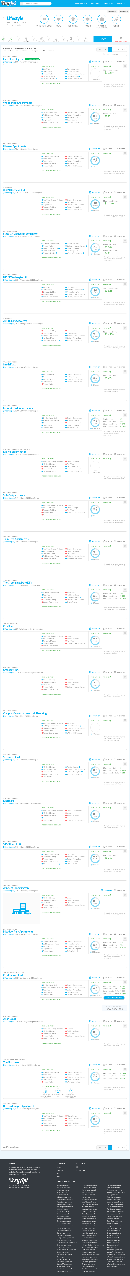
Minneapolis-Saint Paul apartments (93, 1245)
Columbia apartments (64, 1240)
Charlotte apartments (63, 1223)
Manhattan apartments (89, 1233)
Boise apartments (62, 1209)
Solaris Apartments (14, 495)
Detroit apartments (63, 1257)
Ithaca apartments (88, 1207)
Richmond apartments (114, 1197)
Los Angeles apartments (89, 1223)
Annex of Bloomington (16, 888)
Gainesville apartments (64, 1266)
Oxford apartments (88, 1266)
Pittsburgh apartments (114, 1185)
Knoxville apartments (88, 1214)
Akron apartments (62, 1185)
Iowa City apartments (89, 1202)
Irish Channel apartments (90, 1204)
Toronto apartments (113, 1242)
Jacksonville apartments (89, 1209)
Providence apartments (114, 1190)
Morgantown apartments (90, 1247)
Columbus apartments (64, 1245)
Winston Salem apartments (116, 1264)
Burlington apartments (64, 1219)
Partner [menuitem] (121, 4)
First (99, 50)
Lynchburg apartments (89, 1228)
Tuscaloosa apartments (114, 1250)
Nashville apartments (88, 1250)
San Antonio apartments (115, 1207)
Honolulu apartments (88, 1195)
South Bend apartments (114, 1221)
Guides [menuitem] (95, 4)
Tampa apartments (113, 1235)
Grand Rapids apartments (65, 1271)
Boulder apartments (63, 1214)
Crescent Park (11, 669)
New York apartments (89, 1262)
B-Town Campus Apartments (19, 1106)
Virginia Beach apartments (115, 1252)
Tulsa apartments (112, 1247)
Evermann (8, 800)
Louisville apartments (88, 1226)
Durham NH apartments (64, 1259)
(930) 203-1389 (114, 1009)
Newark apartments (88, 1252)
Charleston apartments (64, 1221)
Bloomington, (9, 62)
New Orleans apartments (90, 1259)
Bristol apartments (62, 1216)
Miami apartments (88, 1238)
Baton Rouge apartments (65, 1199)
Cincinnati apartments (64, 1231)
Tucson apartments (113, 1245)
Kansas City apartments (89, 1211)
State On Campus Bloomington (20, 233)
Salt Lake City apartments (115, 1204)
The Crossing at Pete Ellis (17, 582)
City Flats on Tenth (13, 975)
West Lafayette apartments (116, 1257)
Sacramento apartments (115, 1202)
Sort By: (106, 54)
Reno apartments (112, 1195)
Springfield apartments (114, 1226)
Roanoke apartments (113, 1199)
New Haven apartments (89, 1257)
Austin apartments (62, 1195)
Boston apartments (63, 1211)
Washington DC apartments (116, 1254)
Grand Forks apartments (64, 1269)
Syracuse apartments (114, 1233)
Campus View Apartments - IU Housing (25, 713)
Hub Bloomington (13, 59)
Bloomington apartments (65, 1207)
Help (58, 1173)
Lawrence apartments (89, 1219)
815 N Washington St (15, 277)
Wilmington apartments (114, 1262)
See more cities (112, 1266)
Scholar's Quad (11, 757)
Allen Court (9, 1018)
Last (123, 49)
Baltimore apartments (64, 1197)
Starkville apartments (114, 1228)
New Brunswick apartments (90, 1254)
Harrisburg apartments (89, 1190)
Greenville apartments (89, 1188)
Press (58, 1176)
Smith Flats (9, 364)
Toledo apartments (113, 1238)
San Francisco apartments (115, 1211)
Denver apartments (63, 1252)
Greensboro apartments (89, 1185)
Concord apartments (63, 1247)
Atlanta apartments (63, 1192)
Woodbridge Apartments (17, 102)
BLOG (78, 1167)
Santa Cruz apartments (114, 1216)
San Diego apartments (114, 1209)
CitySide (8, 626)
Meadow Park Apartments (18, 931)
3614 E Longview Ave (15, 320)
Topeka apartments (113, 1240)
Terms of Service (14, 1188)
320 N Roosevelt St (14, 190)
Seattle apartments (113, 1219)
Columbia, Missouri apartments (67, 1242)
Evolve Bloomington (14, 451)
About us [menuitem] (108, 4)
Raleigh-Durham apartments (116, 1192)
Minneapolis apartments (89, 1242)
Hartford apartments (88, 1192)
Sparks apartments (113, 1223)
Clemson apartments (63, 1233)
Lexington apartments (89, 1221)
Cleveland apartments (64, 1235)
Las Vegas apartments (89, 1216)
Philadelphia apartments (89, 1269)
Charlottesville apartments (65, 1226)
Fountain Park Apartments (18, 408)
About (59, 1167)
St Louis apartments (113, 1231)
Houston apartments (88, 1197)
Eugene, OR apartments (64, 1264)
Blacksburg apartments (64, 1204)
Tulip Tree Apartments (16, 539)
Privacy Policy (25, 1188)
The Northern (11, 1062)
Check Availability (114, 998)
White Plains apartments (115, 1259)
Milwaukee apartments (89, 1240)
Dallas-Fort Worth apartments (66, 1250)
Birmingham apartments (64, 1202)
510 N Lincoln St (12, 844)
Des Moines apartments (64, 1254)
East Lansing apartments (64, 1262)
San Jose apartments (113, 1214)
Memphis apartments (89, 1235)
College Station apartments (65, 1238)
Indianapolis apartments (89, 1199)
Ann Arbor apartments (64, 1188)
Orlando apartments (88, 1264)
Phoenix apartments (88, 1271)
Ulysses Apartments (14, 146)
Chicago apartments (63, 1228)
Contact (60, 1170)
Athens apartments (63, 1190)
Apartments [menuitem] (80, 4)
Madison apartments (88, 1231)
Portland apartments (113, 1188)
